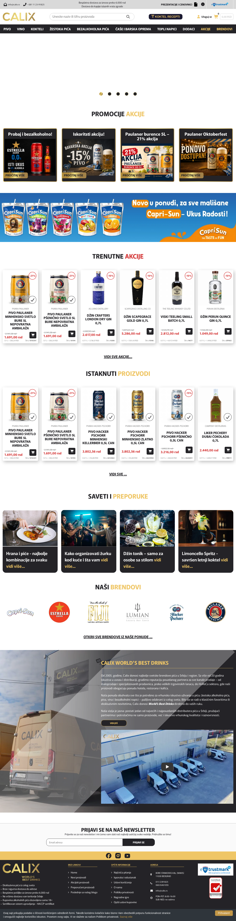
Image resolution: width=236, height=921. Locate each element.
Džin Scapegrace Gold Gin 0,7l (137, 318)
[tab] (101, 94)
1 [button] (101, 94)
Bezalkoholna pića (93, 29)
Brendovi (224, 29)
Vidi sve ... (118, 474)
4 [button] (126, 94)
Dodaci (189, 29)
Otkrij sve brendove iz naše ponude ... (118, 636)
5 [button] (135, 94)
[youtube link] (127, 856)
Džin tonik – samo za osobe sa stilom (143, 559)
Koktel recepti (165, 16)
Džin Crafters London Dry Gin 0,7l (98, 319)
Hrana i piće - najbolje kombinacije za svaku (27, 559)
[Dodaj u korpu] (32, 335)
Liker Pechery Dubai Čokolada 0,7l (215, 436)
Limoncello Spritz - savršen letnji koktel (205, 559)
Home (74, 872)
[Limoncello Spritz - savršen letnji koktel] (205, 528)
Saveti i (118, 495)
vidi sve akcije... (118, 356)
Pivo (7, 29)
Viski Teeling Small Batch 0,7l (177, 318)
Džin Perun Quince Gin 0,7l (215, 318)
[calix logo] (21, 873)
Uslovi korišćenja (123, 882)
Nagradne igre (121, 897)
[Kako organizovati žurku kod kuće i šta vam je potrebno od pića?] (88, 528)
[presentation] (175, 842)
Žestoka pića (60, 29)
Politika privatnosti (124, 892)
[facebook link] (109, 856)
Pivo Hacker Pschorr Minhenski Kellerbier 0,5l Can (98, 437)
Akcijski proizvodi (80, 882)
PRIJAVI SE (139, 842)
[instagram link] (118, 856)
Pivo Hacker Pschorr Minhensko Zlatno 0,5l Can (137, 437)
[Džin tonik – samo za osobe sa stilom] (147, 528)
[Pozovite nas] (33, 4)
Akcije (205, 29)
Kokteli (37, 29)
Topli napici (167, 29)
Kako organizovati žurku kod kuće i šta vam (88, 559)
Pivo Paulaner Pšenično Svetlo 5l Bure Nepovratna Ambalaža (59, 319)
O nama (118, 887)
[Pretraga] (128, 16)
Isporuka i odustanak (125, 877)
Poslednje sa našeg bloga (84, 892)
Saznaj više (126, 916)
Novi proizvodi (78, 877)
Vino (21, 29)
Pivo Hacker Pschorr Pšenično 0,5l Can (177, 436)
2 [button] (109, 94)
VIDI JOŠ (114, 723)
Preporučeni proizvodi (82, 887)
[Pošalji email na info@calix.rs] (11, 4)
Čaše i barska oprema (133, 29)
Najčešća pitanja (122, 872)
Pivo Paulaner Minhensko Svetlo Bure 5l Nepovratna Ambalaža (20, 320)
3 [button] (118, 94)
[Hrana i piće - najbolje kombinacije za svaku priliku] (30, 528)
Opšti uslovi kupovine (125, 902)
